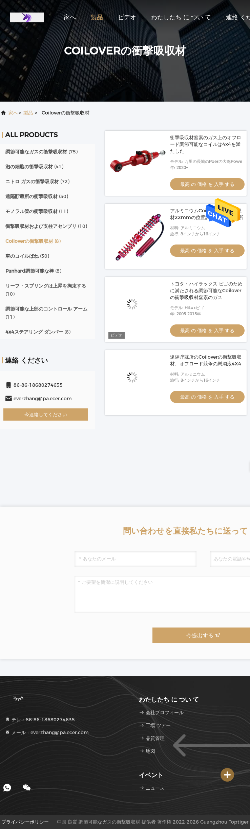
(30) (36, 196)
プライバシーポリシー (25, 822)
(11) (36, 211)
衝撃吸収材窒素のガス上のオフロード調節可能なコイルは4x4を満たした (205, 144)
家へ (70, 17)
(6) (37, 332)
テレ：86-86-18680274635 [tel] (40, 720)
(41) (34, 167)
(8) (33, 241)
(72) (37, 181)
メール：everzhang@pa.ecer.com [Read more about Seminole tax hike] (47, 732)
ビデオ (127, 17)
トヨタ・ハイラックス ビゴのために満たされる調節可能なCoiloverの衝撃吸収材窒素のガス (206, 290)
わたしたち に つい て (181, 17)
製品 (97, 17)
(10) (46, 226)
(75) (41, 152)
